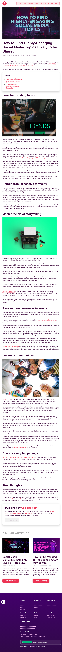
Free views (23, 617)
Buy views (36, 606)
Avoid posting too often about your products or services (19, 457)
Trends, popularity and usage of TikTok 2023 (32, 636)
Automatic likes (51, 603)
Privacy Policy (51, 615)
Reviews (22, 608)
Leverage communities (11, 84)
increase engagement (19, 447)
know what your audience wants (46, 320)
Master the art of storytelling (12, 81)
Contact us (37, 617)
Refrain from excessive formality (14, 79)
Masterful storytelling (8, 292)
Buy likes (36, 603)
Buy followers (38, 605)
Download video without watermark (30, 624)
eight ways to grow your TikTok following (33, 158)
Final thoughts (9, 87)
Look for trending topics (11, 78)
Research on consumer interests (14, 83)
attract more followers (17, 499)
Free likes (23, 615)
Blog (21, 606)
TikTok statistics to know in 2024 (29, 634)
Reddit (4, 399)
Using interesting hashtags (10, 346)
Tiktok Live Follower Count (28, 625)
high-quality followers (15, 513)
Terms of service (51, 617)
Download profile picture (27, 627)
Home (21, 603)
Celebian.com (29, 507)
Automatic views (51, 605)
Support (36, 615)
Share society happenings (12, 86)
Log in (22, 605)
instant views (29, 513)
